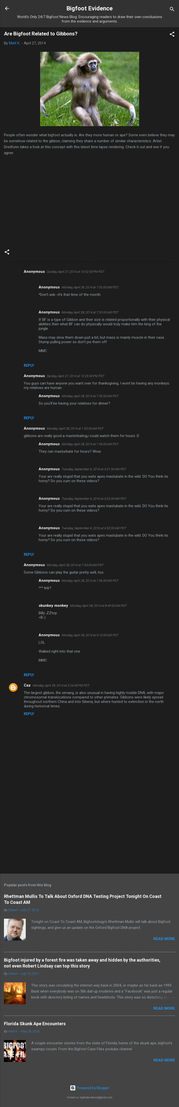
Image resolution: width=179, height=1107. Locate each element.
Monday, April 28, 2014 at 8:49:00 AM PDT (98, 606)
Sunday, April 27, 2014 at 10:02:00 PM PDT (75, 272)
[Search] (172, 10)
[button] (172, 35)
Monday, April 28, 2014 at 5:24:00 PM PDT (61, 685)
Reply (29, 365)
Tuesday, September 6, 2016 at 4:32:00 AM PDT (94, 498)
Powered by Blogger (89, 1088)
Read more (164, 939)
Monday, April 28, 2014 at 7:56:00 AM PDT (90, 580)
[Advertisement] (89, 831)
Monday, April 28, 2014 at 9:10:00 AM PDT (90, 635)
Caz (27, 685)
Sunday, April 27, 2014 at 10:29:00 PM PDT (75, 376)
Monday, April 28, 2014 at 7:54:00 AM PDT (90, 444)
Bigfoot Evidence (89, 8)
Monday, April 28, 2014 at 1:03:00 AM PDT (75, 428)
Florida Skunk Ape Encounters (35, 1023)
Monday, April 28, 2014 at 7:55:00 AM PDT (90, 287)
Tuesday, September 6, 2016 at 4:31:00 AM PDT (94, 469)
